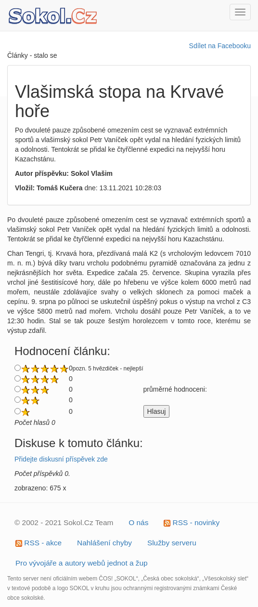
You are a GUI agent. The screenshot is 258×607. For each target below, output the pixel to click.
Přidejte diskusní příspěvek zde (61, 459)
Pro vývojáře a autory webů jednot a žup (81, 563)
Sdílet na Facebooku (220, 46)
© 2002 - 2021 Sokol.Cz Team (63, 522)
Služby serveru (171, 543)
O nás (138, 522)
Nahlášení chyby (104, 543)
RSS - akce (38, 543)
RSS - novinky (191, 522)
